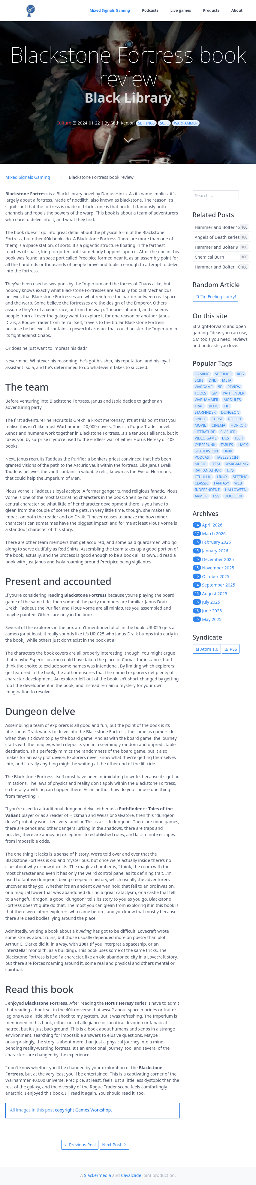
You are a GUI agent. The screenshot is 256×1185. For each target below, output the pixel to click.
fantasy (221, 483)
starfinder (205, 412)
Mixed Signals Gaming (108, 10)
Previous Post (80, 1145)
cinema (218, 425)
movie (200, 425)
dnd (213, 380)
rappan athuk (208, 470)
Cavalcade (131, 1175)
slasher (227, 431)
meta (226, 380)
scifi (164, 123)
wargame (204, 386)
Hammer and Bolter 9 (216, 247)
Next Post (114, 1145)
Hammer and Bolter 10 (218, 267)
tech (238, 438)
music (200, 463)
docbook (233, 496)
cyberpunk (205, 444)
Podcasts (149, 10)
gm (215, 393)
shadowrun (206, 451)
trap (199, 406)
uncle (200, 419)
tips (230, 470)
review (233, 386)
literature (205, 431)
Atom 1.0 (206, 649)
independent (207, 489)
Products (211, 10)
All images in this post (32, 1110)
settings (146, 123)
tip (226, 406)
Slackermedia (97, 1175)
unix (227, 451)
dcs (225, 438)
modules (232, 399)
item (216, 463)
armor (201, 496)
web (238, 483)
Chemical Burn (209, 257)
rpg (240, 373)
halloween (236, 489)
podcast (203, 457)
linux (222, 476)
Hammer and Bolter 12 (218, 227)
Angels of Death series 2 (219, 237)
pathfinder (233, 393)
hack (243, 444)
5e (220, 386)
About (236, 10)
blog (213, 406)
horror (238, 425)
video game (206, 438)
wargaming (236, 463)
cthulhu (203, 476)
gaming (202, 373)
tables (227, 444)
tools (200, 393)
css (216, 496)
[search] (216, 195)
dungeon (230, 412)
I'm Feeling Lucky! (215, 296)
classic (202, 483)
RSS (230, 649)
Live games (180, 10)
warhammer (185, 123)
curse (217, 419)
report (235, 419)
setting (240, 476)
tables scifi (227, 457)
